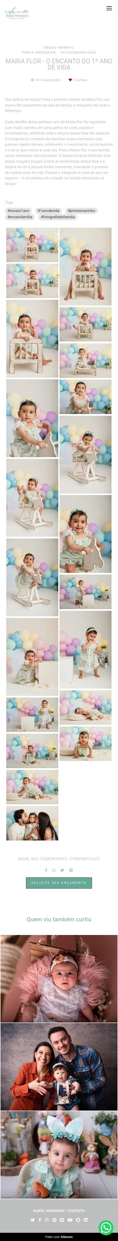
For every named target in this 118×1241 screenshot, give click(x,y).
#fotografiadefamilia (58, 217)
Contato (76, 1211)
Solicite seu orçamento (59, 883)
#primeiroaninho (81, 210)
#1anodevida (49, 210)
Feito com (58, 1237)
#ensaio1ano (18, 210)
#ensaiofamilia (20, 217)
